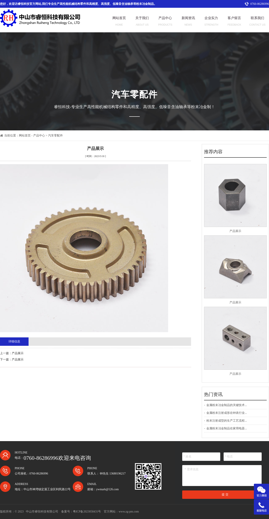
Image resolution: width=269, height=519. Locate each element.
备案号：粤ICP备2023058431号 (81, 511)
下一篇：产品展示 (12, 359)
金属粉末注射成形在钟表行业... (226, 412)
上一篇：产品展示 (12, 353)
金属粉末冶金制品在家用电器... (226, 428)
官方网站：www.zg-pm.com (121, 511)
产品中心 (39, 135)
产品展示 (235, 231)
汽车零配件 (55, 135)
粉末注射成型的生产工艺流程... (226, 420)
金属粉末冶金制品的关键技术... (226, 405)
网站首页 (25, 135)
